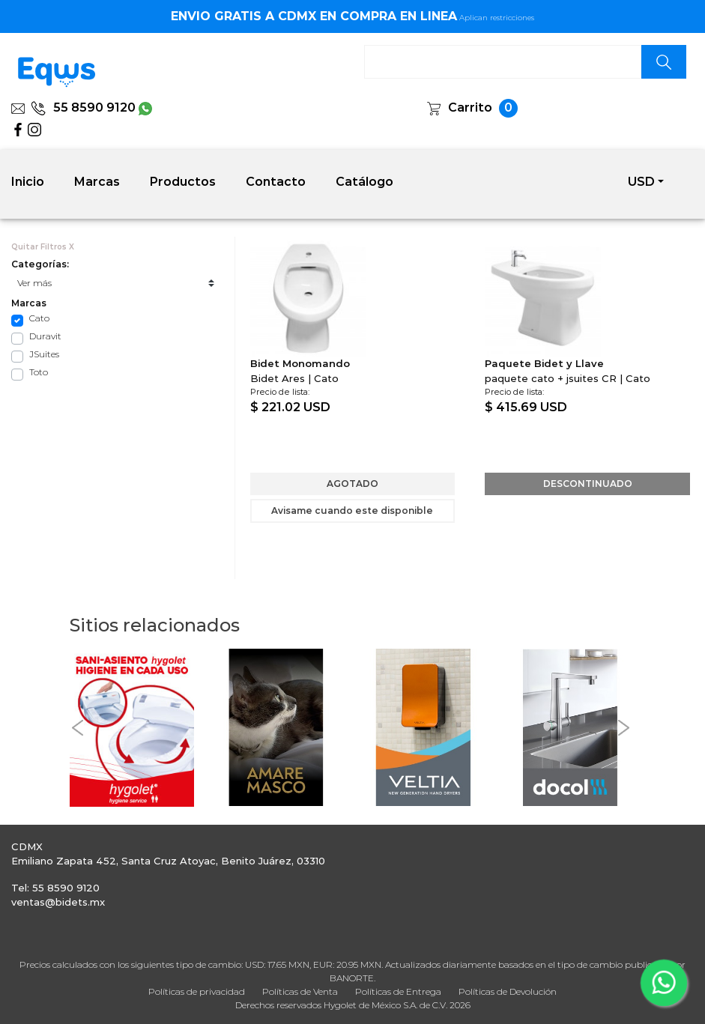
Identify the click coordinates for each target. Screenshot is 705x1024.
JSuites (44, 354)
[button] (77, 728)
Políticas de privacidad (196, 991)
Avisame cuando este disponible (352, 510)
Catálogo (364, 182)
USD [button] (641, 182)
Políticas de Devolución (508, 991)
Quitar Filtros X (42, 247)
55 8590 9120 (83, 107)
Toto (38, 372)
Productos (183, 182)
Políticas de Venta (300, 991)
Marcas (97, 182)
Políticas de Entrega (398, 991)
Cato (39, 318)
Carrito (470, 107)
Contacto (276, 182)
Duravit (45, 336)
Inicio (27, 182)
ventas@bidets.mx (58, 902)
